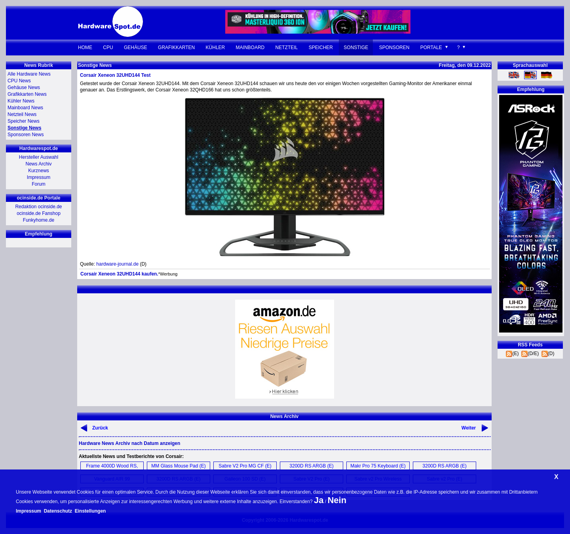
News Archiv (38, 164)
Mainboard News (25, 107)
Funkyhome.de (38, 220)
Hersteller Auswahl (38, 157)
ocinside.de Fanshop (39, 213)
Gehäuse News (24, 87)
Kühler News (21, 101)
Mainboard (250, 47)
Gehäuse (135, 47)
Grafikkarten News (27, 94)
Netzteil (287, 47)
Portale (431, 47)
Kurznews (38, 170)
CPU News (19, 81)
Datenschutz (58, 511)
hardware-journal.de (117, 264)
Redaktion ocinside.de (38, 206)
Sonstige (356, 47)
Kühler (215, 47)
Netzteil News (22, 114)
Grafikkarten (176, 47)
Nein (336, 500)
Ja (318, 500)
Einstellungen (90, 511)
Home (85, 47)
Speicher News (24, 121)
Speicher (321, 47)
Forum (39, 184)
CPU (108, 47)
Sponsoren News (26, 134)
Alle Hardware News (29, 74)
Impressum (38, 177)
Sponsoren (394, 47)
